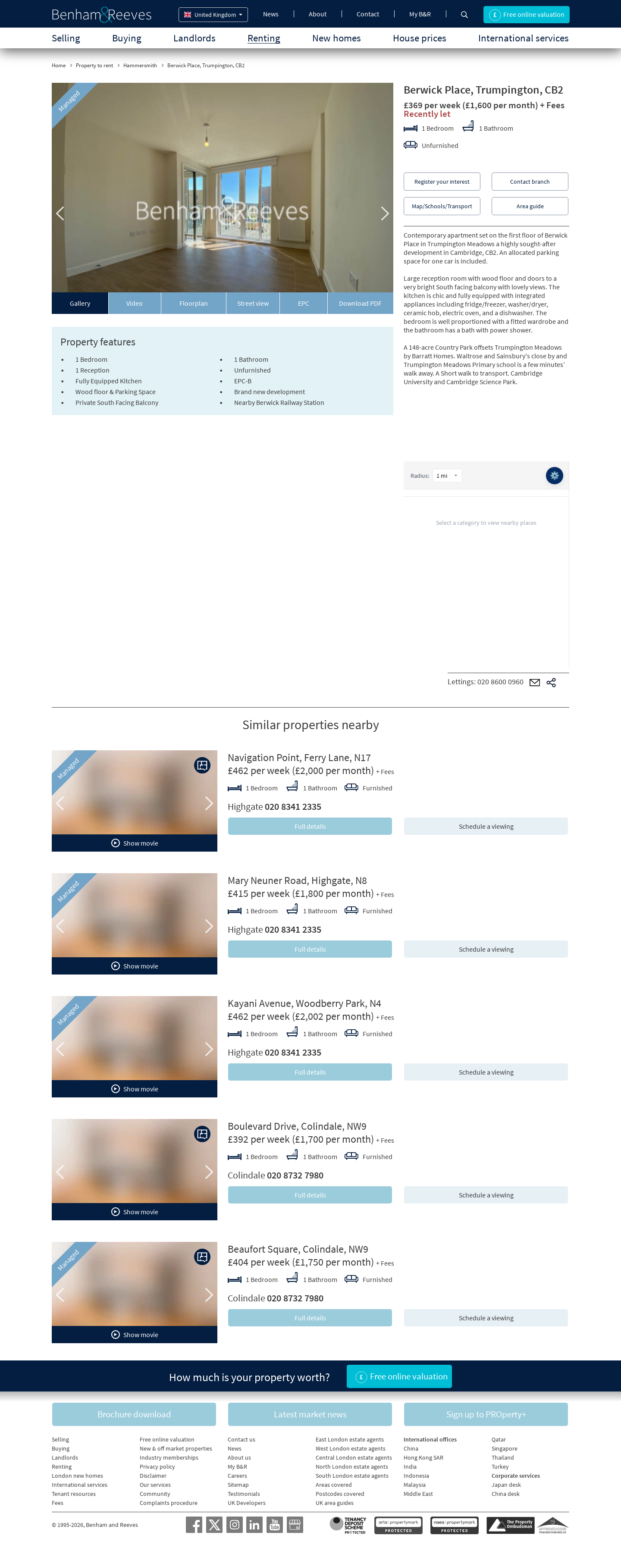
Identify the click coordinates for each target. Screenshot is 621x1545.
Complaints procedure (169, 1503)
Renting (264, 37)
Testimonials (244, 1494)
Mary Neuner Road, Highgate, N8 (297, 880)
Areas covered (334, 1485)
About (317, 13)
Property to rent (94, 65)
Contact (368, 13)
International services (523, 37)
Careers (237, 1475)
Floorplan (193, 303)
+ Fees (552, 105)
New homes (336, 37)
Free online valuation (167, 1439)
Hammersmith (140, 65)
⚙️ (554, 475)
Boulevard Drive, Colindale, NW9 (297, 1126)
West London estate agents (351, 1448)
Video (134, 303)
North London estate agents (352, 1466)
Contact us (241, 1439)
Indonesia (416, 1475)
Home (59, 65)
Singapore (505, 1448)
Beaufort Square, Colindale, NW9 (298, 1249)
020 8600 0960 (500, 681)
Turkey (500, 1466)
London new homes (77, 1475)
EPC (303, 303)
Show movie (134, 843)
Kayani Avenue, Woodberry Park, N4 (304, 1003)
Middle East (418, 1494)
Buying (126, 37)
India (410, 1466)
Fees (57, 1503)
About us (239, 1457)
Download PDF (360, 303)
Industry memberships (169, 1457)
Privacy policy (157, 1466)
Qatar (499, 1439)
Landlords (194, 37)
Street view (253, 303)
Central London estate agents (354, 1457)
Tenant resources (74, 1494)
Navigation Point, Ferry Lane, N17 (299, 757)
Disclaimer (153, 1475)
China (411, 1448)
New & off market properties (176, 1448)
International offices (430, 1439)
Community (155, 1494)
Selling (66, 37)
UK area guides (335, 1503)
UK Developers (247, 1503)
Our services (155, 1485)
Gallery (80, 303)
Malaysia (415, 1485)
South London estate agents (352, 1475)
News (271, 13)
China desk (506, 1494)
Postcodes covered (340, 1494)
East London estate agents (350, 1439)
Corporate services (516, 1475)
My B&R (420, 13)
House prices (419, 37)
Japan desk (506, 1485)
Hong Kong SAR (423, 1457)
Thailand (503, 1457)
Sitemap (238, 1485)
